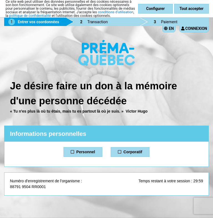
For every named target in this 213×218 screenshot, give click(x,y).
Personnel (83, 152)
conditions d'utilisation (115, 12)
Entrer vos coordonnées (38, 22)
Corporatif (130, 152)
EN (169, 28)
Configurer (155, 8)
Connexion (194, 28)
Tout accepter (191, 8)
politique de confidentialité (30, 16)
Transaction (97, 22)
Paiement (169, 22)
